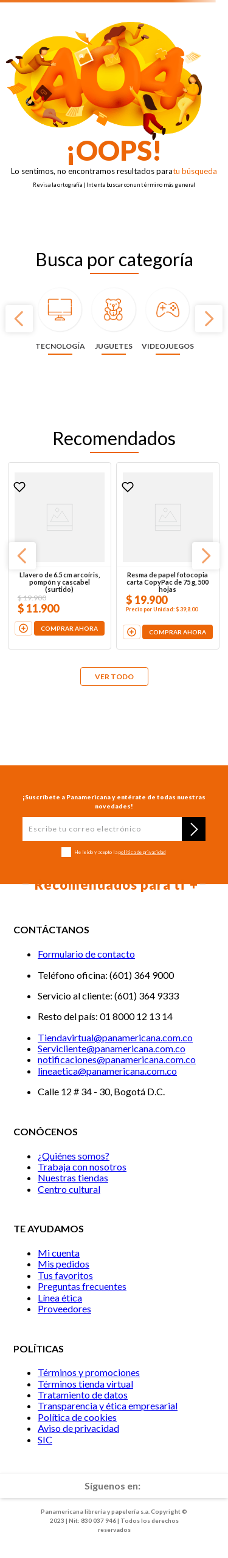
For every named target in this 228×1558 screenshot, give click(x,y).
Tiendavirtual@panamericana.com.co (115, 1037)
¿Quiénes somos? (73, 1155)
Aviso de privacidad (78, 1428)
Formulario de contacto (86, 953)
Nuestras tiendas (73, 1177)
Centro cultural (69, 1189)
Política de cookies (77, 1417)
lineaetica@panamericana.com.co (107, 1070)
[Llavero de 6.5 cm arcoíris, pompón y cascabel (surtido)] (60, 556)
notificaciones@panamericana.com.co (117, 1059)
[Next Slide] (209, 318)
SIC (45, 1439)
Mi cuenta (59, 1252)
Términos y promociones (89, 1372)
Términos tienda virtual (85, 1383)
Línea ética (60, 1297)
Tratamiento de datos (83, 1394)
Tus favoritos (65, 1275)
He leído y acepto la (119, 852)
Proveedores (64, 1308)
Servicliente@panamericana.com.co (111, 1048)
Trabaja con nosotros (82, 1166)
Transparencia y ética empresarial (108, 1405)
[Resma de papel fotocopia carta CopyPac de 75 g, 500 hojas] (168, 556)
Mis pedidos (63, 1263)
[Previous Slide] (19, 318)
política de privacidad (142, 852)
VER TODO (114, 676)
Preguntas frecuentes (82, 1286)
